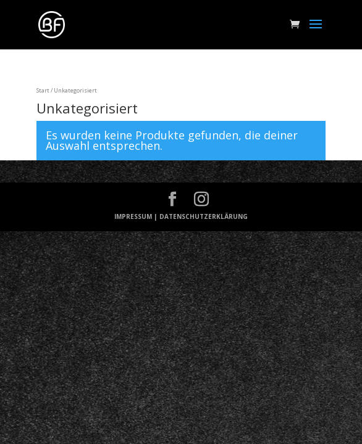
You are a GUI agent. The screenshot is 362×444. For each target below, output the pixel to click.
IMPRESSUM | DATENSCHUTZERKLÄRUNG (181, 216)
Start (42, 90)
